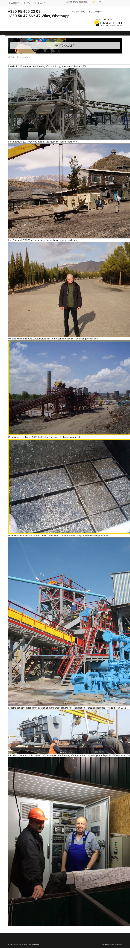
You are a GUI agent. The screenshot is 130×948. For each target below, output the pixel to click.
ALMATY (41, 2)
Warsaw (15, 2)
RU (99, 1)
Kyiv (28, 2)
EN (94, 1)
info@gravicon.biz (77, 1)
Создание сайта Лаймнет (111, 944)
